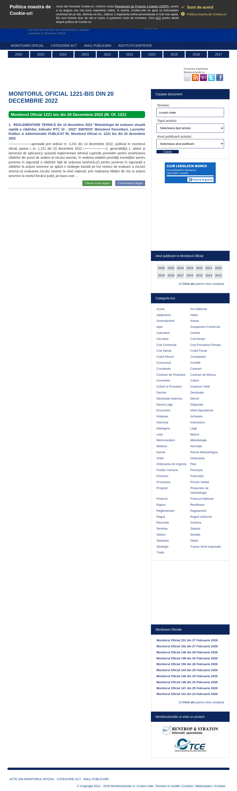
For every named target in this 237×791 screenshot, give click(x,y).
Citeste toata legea (97, 183)
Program (162, 488)
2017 (218, 54)
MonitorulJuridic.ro (123, 786)
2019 (174, 54)
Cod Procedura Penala (205, 345)
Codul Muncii (165, 356)
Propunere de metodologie (199, 490)
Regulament (198, 510)
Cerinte (195, 333)
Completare (198, 356)
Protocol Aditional (201, 498)
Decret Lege (164, 404)
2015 (199, 275)
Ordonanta (197, 458)
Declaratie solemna (169, 398)
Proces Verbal (199, 482)
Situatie (195, 534)
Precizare (196, 470)
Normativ (196, 446)
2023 (85, 54)
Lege (193, 428)
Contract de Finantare (171, 374)
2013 (218, 275)
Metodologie (198, 440)
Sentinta (162, 528)
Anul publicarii (97, 45)
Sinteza (195, 528)
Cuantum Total (200, 386)
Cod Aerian (197, 339)
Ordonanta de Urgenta (171, 464)
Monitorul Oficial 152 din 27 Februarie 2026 (187, 646)
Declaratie (197, 392)
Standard (162, 540)
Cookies (187, 786)
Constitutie (163, 368)
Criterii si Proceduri (169, 386)
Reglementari (165, 510)
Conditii (195, 362)
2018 (196, 54)
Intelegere (163, 428)
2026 (18, 54)
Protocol (162, 498)
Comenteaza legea (130, 183)
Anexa (194, 321)
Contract (196, 368)
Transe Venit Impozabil (205, 546)
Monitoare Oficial (27, 45)
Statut (194, 540)
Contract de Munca (203, 374)
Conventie (163, 380)
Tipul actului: (167, 121)
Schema (195, 522)
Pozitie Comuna (167, 470)
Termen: (163, 105)
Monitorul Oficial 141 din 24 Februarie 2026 (187, 694)
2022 (107, 54)
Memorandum (165, 440)
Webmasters (204, 786)
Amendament (165, 321)
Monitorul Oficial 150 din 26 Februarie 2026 (187, 664)
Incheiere (196, 416)
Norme (160, 452)
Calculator (163, 333)
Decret (194, 398)
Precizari (162, 476)
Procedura (163, 482)
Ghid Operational (201, 410)
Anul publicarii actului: (174, 136)
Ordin (160, 458)
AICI (158, 18)
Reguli (160, 516)
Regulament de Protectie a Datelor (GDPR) (142, 6)
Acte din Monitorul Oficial (32, 779)
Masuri (194, 434)
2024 (62, 54)
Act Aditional (198, 309)
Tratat (160, 552)
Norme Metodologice (204, 452)
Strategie (162, 546)
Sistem (161, 534)
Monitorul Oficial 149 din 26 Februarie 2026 (187, 658)
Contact (220, 786)
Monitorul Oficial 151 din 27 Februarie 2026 (187, 640)
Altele (194, 315)
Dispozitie (196, 404)
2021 (129, 54)
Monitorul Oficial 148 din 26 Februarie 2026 (187, 652)
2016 (190, 275)
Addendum (163, 315)
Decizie (161, 392)
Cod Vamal (163, 350)
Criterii (194, 380)
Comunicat (163, 362)
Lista (159, 434)
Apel (159, 327)
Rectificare (197, 504)
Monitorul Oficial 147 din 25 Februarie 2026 (187, 688)
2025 (40, 54)
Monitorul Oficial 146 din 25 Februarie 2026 (187, 682)
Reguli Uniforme (201, 516)
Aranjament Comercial (205, 327)
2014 (209, 275)
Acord (160, 309)
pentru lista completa (203, 283)
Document (163, 410)
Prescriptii (196, 476)
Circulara (162, 339)
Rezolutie (162, 522)
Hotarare (162, 416)
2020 (151, 54)
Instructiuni (197, 422)
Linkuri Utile (145, 786)
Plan (193, 464)
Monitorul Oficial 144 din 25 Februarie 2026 (187, 670)
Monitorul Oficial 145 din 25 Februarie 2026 (187, 676)
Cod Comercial (166, 345)
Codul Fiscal (198, 350)
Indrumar (162, 422)
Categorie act (64, 45)
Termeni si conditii (168, 786)
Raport (160, 504)
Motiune (161, 446)
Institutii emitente (135, 45)
